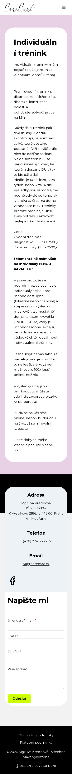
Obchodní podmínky (36, 735)
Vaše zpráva (17, 669)
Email (13, 636)
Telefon (14, 652)
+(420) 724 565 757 (36, 541)
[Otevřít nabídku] (63, 8)
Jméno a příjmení (22, 620)
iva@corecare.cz (36, 564)
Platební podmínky (36, 742)
